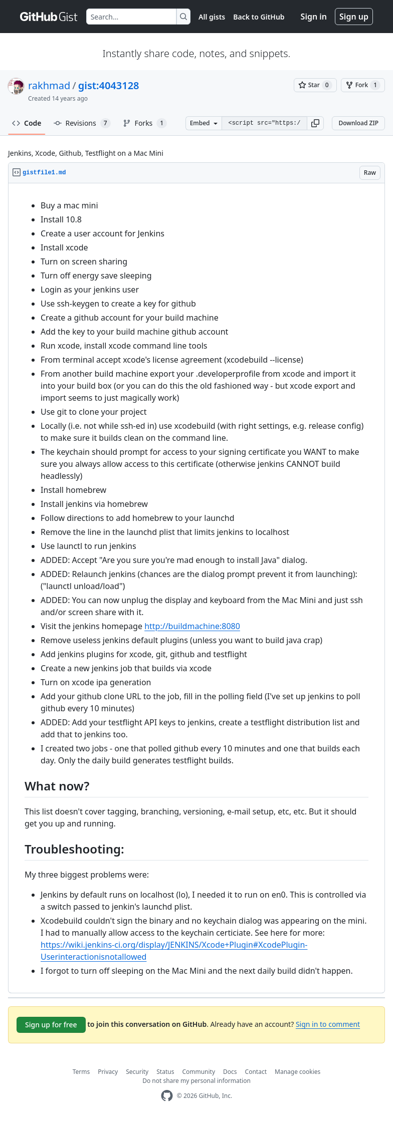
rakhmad (49, 85)
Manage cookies (297, 1071)
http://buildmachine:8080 (192, 626)
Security (137, 1071)
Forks (145, 123)
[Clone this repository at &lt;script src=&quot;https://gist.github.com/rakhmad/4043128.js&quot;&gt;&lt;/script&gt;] (264, 123)
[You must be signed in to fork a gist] (363, 85)
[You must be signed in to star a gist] (315, 85)
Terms (81, 1071)
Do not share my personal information (196, 1080)
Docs (230, 1071)
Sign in (314, 16)
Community (198, 1071)
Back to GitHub (258, 17)
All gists (212, 17)
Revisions (82, 123)
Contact (256, 1071)
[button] (315, 123)
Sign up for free (51, 1024)
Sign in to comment (328, 1024)
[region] (196, 588)
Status (165, 1071)
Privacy (108, 1071)
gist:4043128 (108, 85)
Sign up (353, 16)
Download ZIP (358, 123)
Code (27, 123)
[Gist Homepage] (49, 17)
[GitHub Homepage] (167, 1095)
